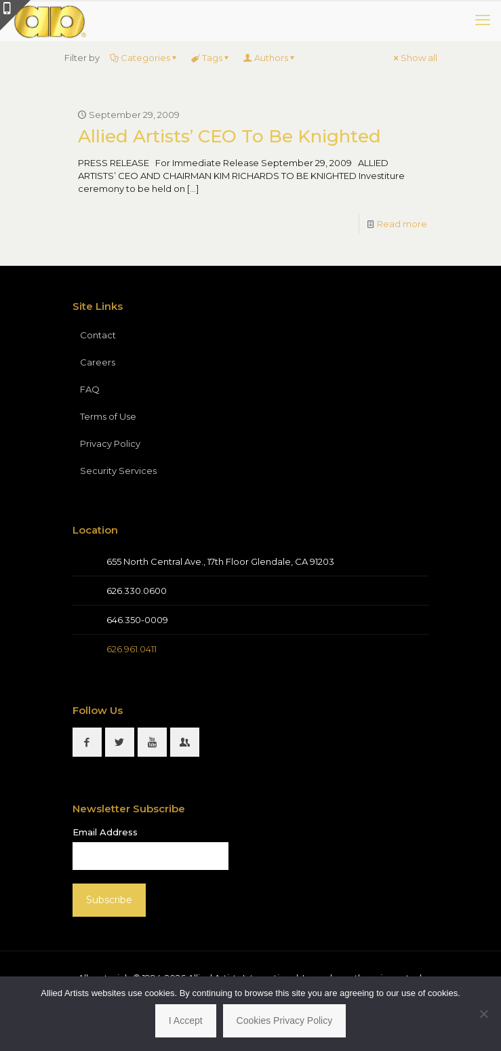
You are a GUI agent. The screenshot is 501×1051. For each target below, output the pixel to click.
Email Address (105, 832)
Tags (211, 57)
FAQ (90, 389)
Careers (97, 362)
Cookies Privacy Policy (285, 1020)
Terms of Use (108, 416)
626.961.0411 (131, 648)
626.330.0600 (136, 590)
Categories (144, 57)
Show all (414, 57)
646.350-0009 (137, 619)
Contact (98, 335)
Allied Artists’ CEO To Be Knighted (229, 136)
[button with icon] (87, 742)
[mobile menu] (482, 20)
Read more (402, 223)
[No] (484, 1013)
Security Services (118, 470)
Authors (270, 57)
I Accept (186, 1020)
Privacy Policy (110, 443)
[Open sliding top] (15, 15)
